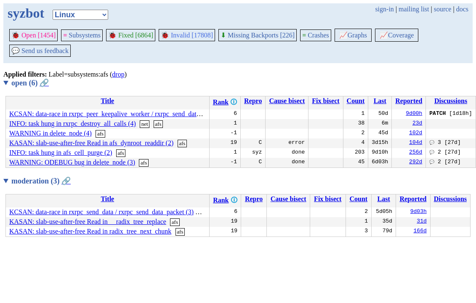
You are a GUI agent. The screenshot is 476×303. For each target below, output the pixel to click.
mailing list (414, 9)
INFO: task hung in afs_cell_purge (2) (60, 152)
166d (420, 231)
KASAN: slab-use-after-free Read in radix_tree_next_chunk (90, 231)
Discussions (450, 100)
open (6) (30, 83)
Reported (408, 100)
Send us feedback (40, 50)
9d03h (418, 212)
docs (462, 9)
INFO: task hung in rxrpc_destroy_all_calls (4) (72, 123)
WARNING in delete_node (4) (50, 133)
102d (415, 133)
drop (118, 74)
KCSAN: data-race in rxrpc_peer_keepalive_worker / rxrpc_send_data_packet (115, 113)
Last (380, 100)
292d (415, 162)
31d (421, 222)
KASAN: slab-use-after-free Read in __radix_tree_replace (87, 221)
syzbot (26, 13)
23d (417, 124)
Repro (253, 100)
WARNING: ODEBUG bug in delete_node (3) (72, 162)
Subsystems (82, 35)
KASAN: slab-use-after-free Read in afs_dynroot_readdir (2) (91, 142)
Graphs (353, 35)
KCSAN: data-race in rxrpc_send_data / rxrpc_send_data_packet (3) (101, 211)
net (144, 124)
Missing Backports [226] (258, 35)
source (443, 9)
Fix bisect (325, 100)
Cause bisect (287, 100)
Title (107, 100)
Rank (221, 102)
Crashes (315, 35)
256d (415, 153)
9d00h (414, 114)
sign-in (384, 9)
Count (356, 100)
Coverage (397, 35)
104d (415, 143)
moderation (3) (41, 181)
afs (158, 124)
